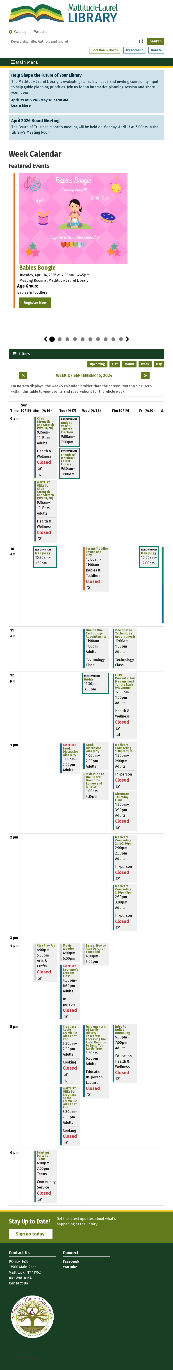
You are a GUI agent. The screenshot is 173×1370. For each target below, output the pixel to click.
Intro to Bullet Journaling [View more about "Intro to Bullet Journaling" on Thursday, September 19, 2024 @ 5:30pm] (122, 1030)
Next (127, 339)
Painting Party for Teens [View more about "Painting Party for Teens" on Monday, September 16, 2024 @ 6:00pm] (43, 1156)
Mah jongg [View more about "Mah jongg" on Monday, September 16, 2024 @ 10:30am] (42, 553)
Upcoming (97, 364)
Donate (156, 50)
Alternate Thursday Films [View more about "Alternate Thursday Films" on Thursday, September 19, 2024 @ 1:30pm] (122, 797)
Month (129, 364)
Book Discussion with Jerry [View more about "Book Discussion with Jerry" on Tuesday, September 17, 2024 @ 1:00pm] (71, 752)
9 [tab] (113, 339)
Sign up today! (31, 1234)
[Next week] (145, 375)
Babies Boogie (37, 267)
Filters (24, 353)
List (115, 364)
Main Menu (25, 62)
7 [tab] (98, 339)
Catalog (20, 32)
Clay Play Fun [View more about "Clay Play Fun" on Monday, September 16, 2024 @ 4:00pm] (46, 945)
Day (159, 364)
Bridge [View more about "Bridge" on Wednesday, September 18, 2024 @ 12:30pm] (88, 679)
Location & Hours (105, 50)
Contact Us (18, 1283)
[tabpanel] (86, 241)
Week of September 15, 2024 (84, 375)
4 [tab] (75, 339)
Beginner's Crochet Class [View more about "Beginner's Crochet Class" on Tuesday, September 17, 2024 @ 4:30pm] (70, 973)
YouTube (70, 1267)
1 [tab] (52, 339)
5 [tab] (82, 339)
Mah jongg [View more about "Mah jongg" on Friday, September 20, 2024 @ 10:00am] (148, 553)
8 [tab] (105, 339)
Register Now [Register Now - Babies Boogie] (35, 302)
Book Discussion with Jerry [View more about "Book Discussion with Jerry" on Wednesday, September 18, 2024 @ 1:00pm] (94, 748)
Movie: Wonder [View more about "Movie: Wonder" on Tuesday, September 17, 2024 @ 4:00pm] (68, 947)
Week (145, 364)
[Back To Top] (24, 1355)
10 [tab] (121, 339)
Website (41, 32)
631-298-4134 (20, 1278)
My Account (134, 50)
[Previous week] (23, 375)
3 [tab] (67, 339)
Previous (45, 339)
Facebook (71, 1261)
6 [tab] (90, 339)
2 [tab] (59, 339)
